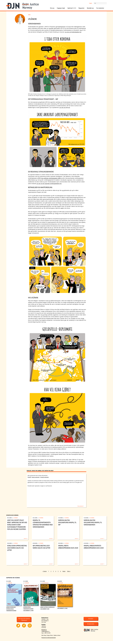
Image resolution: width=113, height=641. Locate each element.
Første (45, 571)
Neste (64, 571)
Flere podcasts (80, 506)
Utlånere (16, 517)
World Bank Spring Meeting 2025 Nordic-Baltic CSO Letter (17, 548)
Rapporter (81, 8)
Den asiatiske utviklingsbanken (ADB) (51, 178)
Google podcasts (44, 477)
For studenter (100, 8)
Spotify (29, 477)
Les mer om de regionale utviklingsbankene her (49, 183)
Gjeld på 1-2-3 (72, 8)
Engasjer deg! (61, 8)
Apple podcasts (35, 477)
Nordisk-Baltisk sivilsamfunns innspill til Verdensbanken (93, 522)
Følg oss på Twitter (18, 627)
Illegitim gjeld (45, 583)
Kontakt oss (90, 8)
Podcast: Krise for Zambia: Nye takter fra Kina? (40, 470)
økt (62, 208)
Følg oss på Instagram (30, 627)
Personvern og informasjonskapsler (49, 637)
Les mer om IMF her (64, 107)
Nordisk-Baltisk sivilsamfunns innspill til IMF (67, 522)
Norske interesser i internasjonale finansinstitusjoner (11, 608)
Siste (68, 571)
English (90, 3)
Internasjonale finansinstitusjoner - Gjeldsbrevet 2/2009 (28, 608)
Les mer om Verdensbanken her (73, 32)
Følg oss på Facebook (24, 627)
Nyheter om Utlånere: (12, 515)
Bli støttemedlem (90, 624)
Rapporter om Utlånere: (13, 577)
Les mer (25, 538)
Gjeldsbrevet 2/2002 (62, 608)
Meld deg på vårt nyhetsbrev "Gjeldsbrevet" (24, 619)
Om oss (52, 8)
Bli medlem (90, 618)
